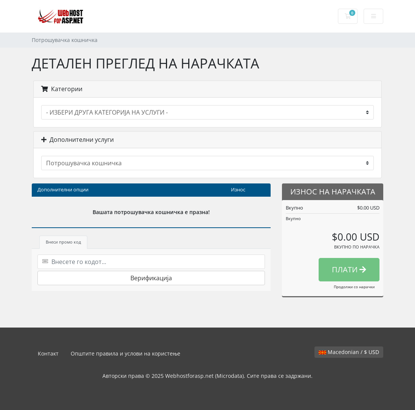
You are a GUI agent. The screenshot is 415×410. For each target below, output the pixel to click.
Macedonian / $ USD (349, 352)
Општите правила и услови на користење (125, 353)
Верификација (151, 278)
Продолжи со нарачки (354, 286)
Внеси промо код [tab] (63, 242)
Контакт (48, 353)
